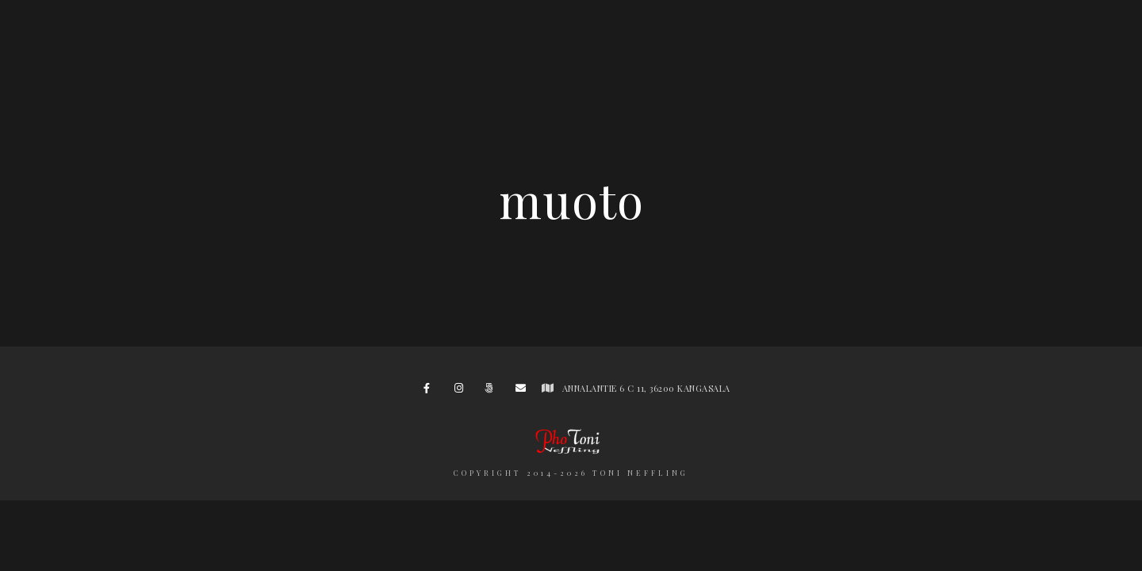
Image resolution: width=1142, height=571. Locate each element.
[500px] (492, 391)
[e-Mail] (523, 391)
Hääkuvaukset (273, 39)
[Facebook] (431, 391)
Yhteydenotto (885, 39)
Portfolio (394, 39)
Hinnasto (764, 39)
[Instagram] (462, 391)
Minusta (668, 39)
